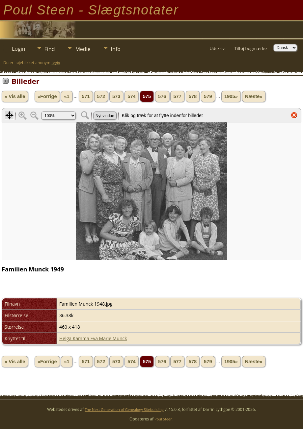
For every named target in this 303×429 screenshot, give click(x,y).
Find (49, 49)
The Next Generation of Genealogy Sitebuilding (124, 409)
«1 (66, 96)
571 (86, 96)
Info (116, 49)
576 (162, 96)
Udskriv (217, 48)
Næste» (253, 96)
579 (208, 96)
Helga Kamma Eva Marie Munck (93, 338)
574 (131, 96)
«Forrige (47, 96)
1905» (231, 96)
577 (177, 96)
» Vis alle (15, 96)
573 (116, 96)
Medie (82, 49)
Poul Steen (163, 418)
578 (193, 96)
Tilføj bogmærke (250, 48)
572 (101, 96)
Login (18, 48)
